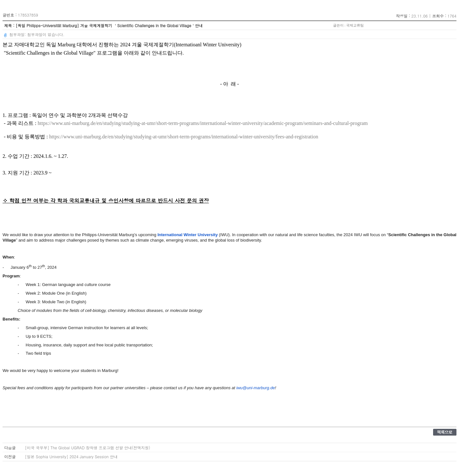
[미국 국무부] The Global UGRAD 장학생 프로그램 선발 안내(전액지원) (87, 447)
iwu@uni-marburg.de (255, 387)
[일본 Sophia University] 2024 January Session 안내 (71, 456)
